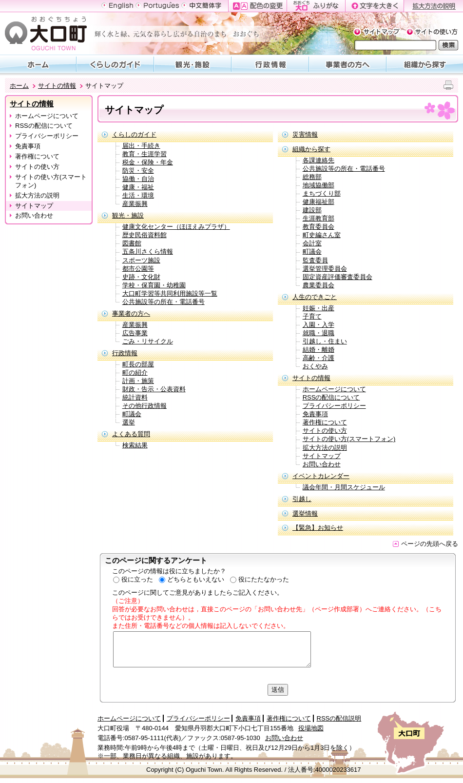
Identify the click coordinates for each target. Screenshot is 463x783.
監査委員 (315, 260)
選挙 (128, 422)
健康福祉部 (318, 201)
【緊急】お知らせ (317, 527)
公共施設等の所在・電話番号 (163, 301)
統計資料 (135, 397)
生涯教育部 (318, 218)
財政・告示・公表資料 (154, 389)
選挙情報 (305, 513)
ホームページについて (46, 116)
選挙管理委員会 (325, 268)
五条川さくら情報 (147, 251)
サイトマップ (34, 205)
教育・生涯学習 (144, 154)
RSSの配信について (44, 125)
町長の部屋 (138, 364)
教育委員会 (318, 226)
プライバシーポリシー (46, 136)
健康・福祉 (138, 187)
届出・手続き (141, 145)
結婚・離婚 (318, 349)
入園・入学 (318, 324)
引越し (301, 498)
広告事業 (135, 333)
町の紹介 (135, 372)
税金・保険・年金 (147, 162)
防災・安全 (138, 170)
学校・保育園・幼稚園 (154, 285)
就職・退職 (318, 333)
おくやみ (315, 366)
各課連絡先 (318, 160)
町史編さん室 (322, 235)
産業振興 (135, 203)
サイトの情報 (57, 85)
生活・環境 (138, 195)
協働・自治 (138, 178)
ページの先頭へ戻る (425, 543)
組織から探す (311, 149)
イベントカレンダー (320, 476)
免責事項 (27, 146)
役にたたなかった (263, 579)
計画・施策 (138, 380)
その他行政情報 (144, 405)
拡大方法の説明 (37, 195)
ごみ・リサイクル (147, 341)
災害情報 (305, 134)
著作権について (37, 156)
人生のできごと (314, 297)
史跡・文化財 (141, 277)
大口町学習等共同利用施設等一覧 (169, 293)
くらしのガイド (134, 134)
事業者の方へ (131, 313)
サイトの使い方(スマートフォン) (51, 181)
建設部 (312, 210)
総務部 (312, 177)
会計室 (312, 243)
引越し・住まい (325, 341)
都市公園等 (138, 268)
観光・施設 (128, 215)
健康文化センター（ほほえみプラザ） (176, 226)
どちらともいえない (195, 579)
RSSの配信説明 (339, 718)
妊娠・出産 (318, 308)
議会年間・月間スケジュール (344, 487)
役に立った (137, 579)
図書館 (131, 243)
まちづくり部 (322, 193)
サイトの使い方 (37, 166)
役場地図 (311, 728)
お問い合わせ (34, 215)
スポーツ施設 (141, 260)
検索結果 (135, 445)
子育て (312, 316)
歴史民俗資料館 (144, 235)
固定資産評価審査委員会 (337, 277)
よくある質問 (131, 434)
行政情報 (124, 353)
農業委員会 (318, 285)
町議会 (131, 414)
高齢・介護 (318, 357)
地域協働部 (318, 185)
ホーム (19, 85)
